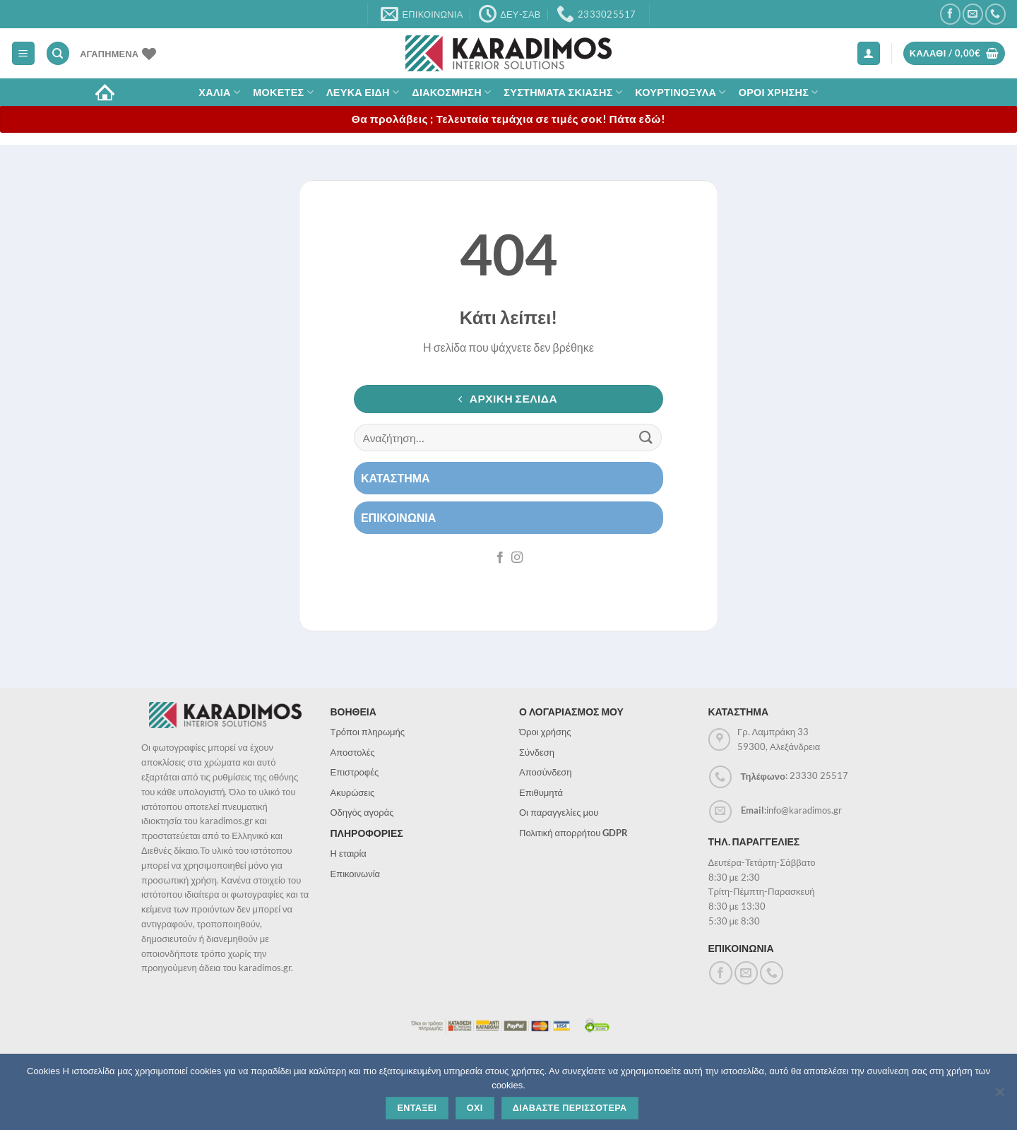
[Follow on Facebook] (950, 14)
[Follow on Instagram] (517, 558)
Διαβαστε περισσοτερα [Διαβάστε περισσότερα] (570, 1108)
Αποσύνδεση (545, 772)
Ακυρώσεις (353, 792)
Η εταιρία (349, 853)
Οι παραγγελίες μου (558, 812)
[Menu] (23, 53)
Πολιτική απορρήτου (573, 832)
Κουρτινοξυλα (680, 92)
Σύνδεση (536, 752)
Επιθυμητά (541, 792)
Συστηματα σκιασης (563, 92)
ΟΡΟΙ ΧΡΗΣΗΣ (779, 92)
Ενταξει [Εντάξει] (416, 1108)
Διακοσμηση (451, 92)
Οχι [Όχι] (475, 1108)
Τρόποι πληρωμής (368, 731)
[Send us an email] (973, 14)
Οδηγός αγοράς (362, 812)
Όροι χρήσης (545, 731)
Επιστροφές (355, 772)
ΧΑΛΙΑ (219, 92)
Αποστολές (353, 752)
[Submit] (646, 437)
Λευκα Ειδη (362, 92)
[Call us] (995, 14)
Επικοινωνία (356, 873)
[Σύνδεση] (868, 53)
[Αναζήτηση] (58, 53)
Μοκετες (283, 92)
